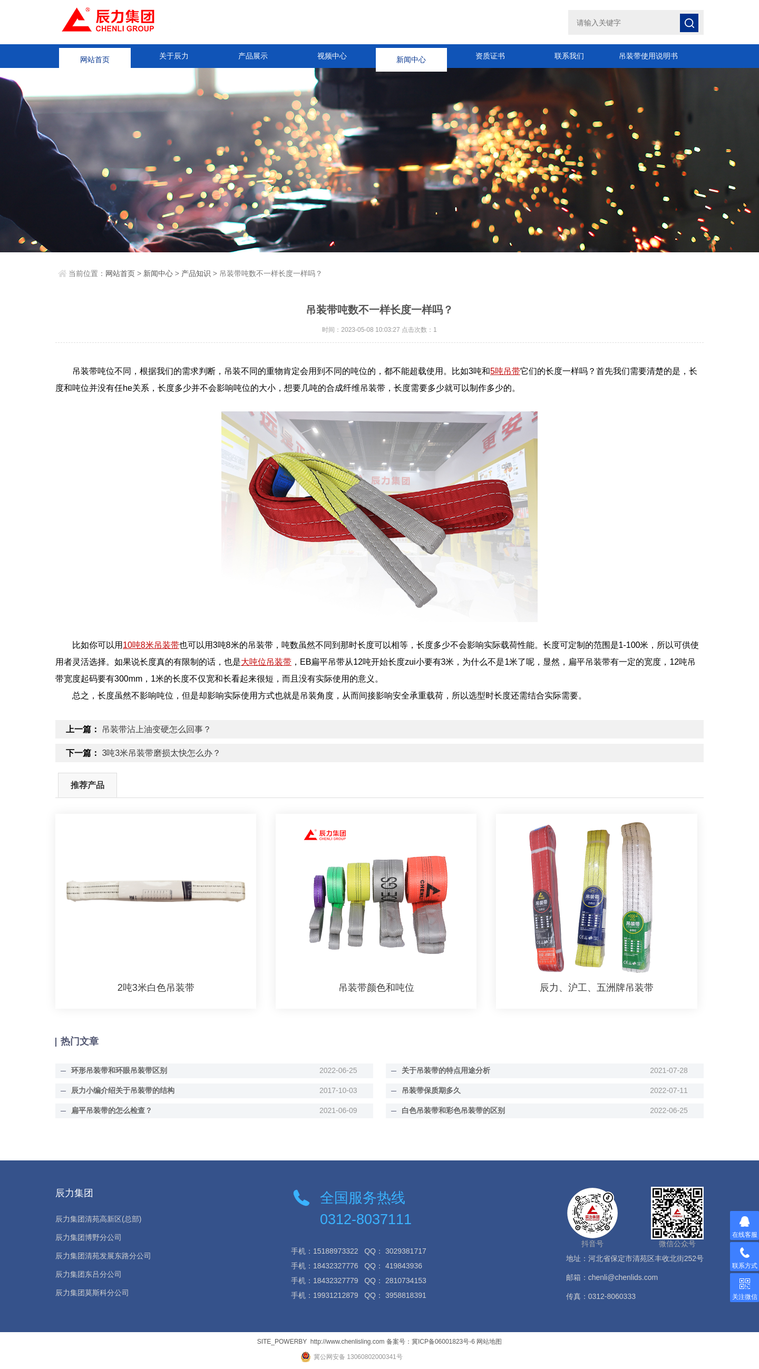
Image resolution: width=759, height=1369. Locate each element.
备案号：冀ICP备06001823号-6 (430, 1341)
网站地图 (489, 1341)
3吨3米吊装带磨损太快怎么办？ (161, 752)
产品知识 (196, 273)
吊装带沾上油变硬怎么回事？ (156, 729)
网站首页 (95, 56)
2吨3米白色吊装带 (156, 987)
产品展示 (253, 56)
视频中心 (332, 56)
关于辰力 (174, 56)
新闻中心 (411, 56)
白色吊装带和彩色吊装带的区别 (453, 1110)
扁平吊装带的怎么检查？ (111, 1110)
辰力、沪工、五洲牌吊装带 (597, 987)
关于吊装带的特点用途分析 (446, 1070)
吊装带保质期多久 (431, 1090)
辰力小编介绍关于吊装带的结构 (122, 1090)
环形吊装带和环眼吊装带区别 (119, 1070)
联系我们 (569, 56)
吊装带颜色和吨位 (376, 987)
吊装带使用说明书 (648, 56)
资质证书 (490, 56)
